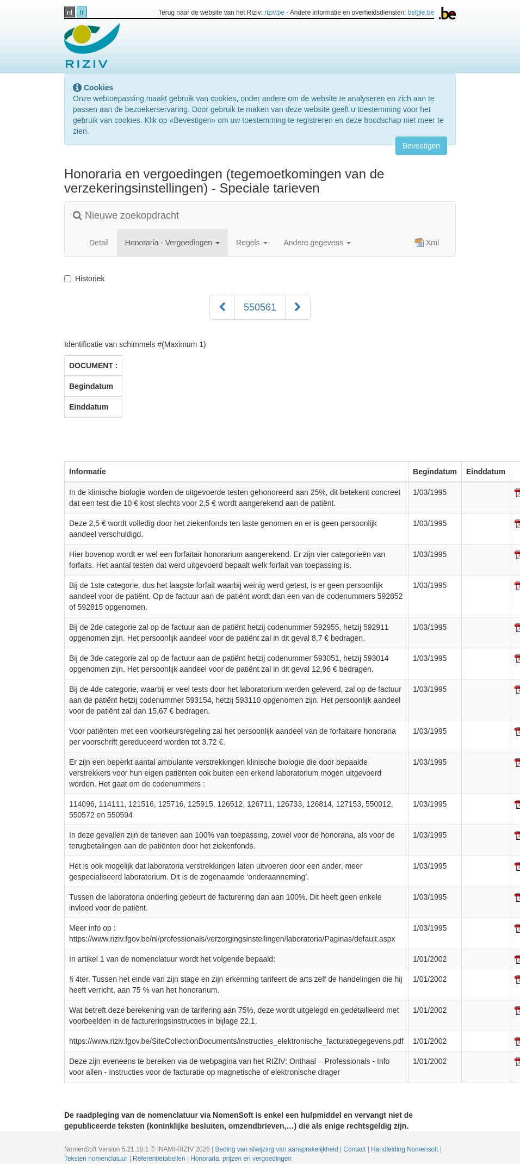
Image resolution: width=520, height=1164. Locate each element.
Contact (355, 1149)
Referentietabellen (160, 1158)
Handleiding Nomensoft (405, 1149)
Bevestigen (421, 145)
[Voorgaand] (222, 307)
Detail (99, 242)
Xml (427, 242)
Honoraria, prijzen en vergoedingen (241, 1158)
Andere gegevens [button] (317, 242)
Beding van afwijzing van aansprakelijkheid (277, 1149)
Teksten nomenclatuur (96, 1158)
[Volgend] (298, 307)
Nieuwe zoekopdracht (126, 215)
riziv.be (274, 12)
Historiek (86, 278)
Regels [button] (251, 242)
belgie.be (421, 12)
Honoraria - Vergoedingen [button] (172, 242)
